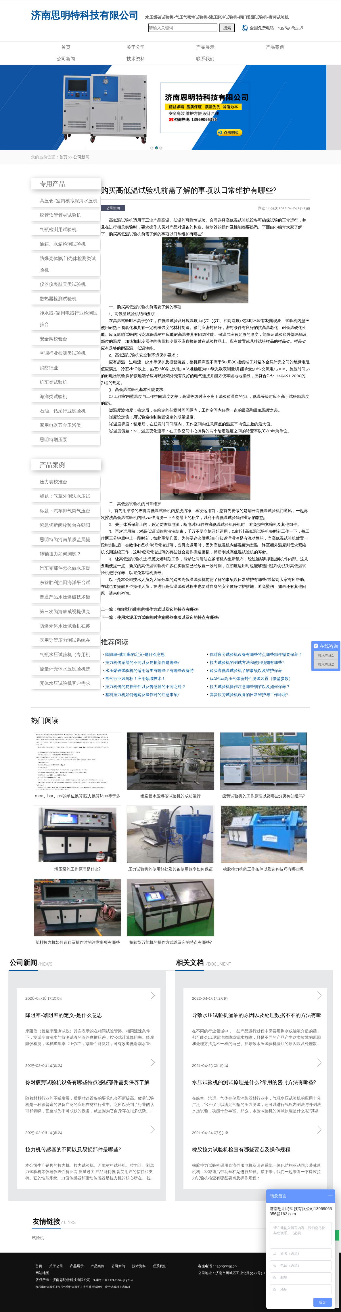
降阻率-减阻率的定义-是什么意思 (135, 654)
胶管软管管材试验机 (60, 215)
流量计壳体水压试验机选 (65, 669)
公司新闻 (66, 58)
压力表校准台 (53, 482)
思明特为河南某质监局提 (65, 539)
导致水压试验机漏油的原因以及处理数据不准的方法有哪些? (256, 1015)
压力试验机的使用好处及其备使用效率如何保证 (170, 869)
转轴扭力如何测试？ (60, 554)
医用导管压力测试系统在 (65, 640)
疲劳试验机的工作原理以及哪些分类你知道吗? (263, 796)
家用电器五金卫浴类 (60, 425)
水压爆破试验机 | (46, 1286)
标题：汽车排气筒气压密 (65, 510)
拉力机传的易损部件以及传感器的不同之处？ (145, 686)
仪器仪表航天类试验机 (63, 284)
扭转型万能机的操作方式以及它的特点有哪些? (158, 609)
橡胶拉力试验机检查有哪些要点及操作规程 (241, 1149)
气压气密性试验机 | (70, 1286)
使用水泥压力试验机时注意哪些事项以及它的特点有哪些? (168, 617)
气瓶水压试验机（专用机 (65, 654)
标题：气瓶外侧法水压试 (65, 496)
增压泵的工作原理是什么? (77, 869)
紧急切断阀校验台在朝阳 (65, 525)
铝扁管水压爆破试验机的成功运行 (170, 796)
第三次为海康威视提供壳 (65, 611)
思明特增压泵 (53, 439)
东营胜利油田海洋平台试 (65, 582)
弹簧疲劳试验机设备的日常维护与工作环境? (249, 694)
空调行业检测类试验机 (63, 353)
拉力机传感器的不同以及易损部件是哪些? (142, 662)
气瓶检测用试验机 (58, 229)
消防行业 (49, 368)
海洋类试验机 (53, 396)
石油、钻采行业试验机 (63, 411)
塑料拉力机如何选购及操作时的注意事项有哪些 (77, 942)
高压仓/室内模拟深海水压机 (68, 201)
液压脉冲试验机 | (93, 1286)
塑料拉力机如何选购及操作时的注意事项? (142, 694)
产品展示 (205, 47)
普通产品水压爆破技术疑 (65, 597)
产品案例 (275, 47)
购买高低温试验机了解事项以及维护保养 (246, 670)
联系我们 (205, 58)
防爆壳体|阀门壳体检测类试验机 (68, 264)
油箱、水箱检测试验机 (63, 244)
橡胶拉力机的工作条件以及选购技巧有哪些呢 (263, 869)
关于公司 (136, 47)
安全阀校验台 (53, 339)
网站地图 (42, 1273)
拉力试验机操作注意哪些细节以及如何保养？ (250, 686)
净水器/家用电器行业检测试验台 (68, 318)
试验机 (127, 220)
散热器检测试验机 (58, 298)
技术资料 (136, 58)
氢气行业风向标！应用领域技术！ (135, 678)
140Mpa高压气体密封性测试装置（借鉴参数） (251, 678)
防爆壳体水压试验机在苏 (65, 626)
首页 (65, 47)
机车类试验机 (53, 382)
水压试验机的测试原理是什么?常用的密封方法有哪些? (254, 1082)
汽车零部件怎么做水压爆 (65, 568)
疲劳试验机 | (113, 1286)
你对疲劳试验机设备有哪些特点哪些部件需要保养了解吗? (87, 1082)
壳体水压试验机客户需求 (65, 683)
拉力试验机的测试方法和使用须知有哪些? (247, 662)
